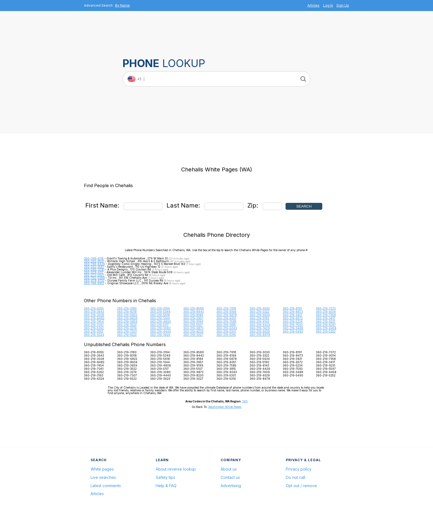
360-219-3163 (93, 331)
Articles (313, 5)
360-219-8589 (193, 308)
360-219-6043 (226, 328)
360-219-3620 (160, 334)
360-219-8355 (94, 308)
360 (245, 401)
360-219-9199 (193, 321)
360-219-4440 (160, 331)
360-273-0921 (94, 275)
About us (229, 469)
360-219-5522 (127, 334)
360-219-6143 (259, 321)
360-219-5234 (293, 321)
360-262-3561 (94, 266)
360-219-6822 (127, 315)
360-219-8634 (127, 318)
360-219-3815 (226, 324)
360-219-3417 (325, 318)
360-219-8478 (260, 334)
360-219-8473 (293, 311)
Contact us (230, 477)
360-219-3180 (127, 308)
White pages (102, 469)
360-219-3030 (260, 308)
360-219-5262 (94, 328)
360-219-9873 (193, 328)
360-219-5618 (160, 315)
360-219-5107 (193, 324)
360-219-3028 (94, 315)
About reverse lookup (176, 469)
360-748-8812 (94, 283)
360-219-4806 (160, 321)
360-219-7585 (226, 321)
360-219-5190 (259, 318)
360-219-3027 (193, 334)
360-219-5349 (160, 311)
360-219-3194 (160, 308)
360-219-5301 (226, 331)
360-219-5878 (226, 315)
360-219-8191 (292, 308)
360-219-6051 (226, 318)
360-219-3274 (127, 328)
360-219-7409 (260, 328)
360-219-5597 (326, 324)
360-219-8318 (127, 311)
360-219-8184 (193, 315)
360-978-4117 (94, 272)
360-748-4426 (94, 264)
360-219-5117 (159, 324)
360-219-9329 (260, 331)
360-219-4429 (260, 324)
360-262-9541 (94, 261)
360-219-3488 (293, 328)
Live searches (103, 477)
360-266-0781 (94, 269)
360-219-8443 (193, 311)
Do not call (295, 477)
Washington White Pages (224, 406)
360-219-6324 (94, 334)
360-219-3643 (94, 311)
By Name (122, 5)
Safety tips (165, 477)
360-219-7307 (127, 331)
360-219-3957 (193, 318)
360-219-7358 (326, 315)
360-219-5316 (226, 334)
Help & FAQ (166, 485)
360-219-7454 (94, 321)
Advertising (231, 485)
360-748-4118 (94, 258)
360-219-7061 (94, 324)
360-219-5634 (260, 315)
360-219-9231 (325, 321)
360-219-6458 (326, 328)
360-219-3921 (292, 315)
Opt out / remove (301, 485)
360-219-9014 (326, 311)
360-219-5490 (293, 331)
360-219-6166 (226, 311)
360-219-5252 (326, 331)
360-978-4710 (94, 280)
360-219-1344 (160, 318)
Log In (328, 5)
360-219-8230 (193, 331)
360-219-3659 (127, 321)
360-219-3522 (127, 324)
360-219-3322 (259, 311)
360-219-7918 (226, 308)
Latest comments (106, 485)
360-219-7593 (293, 324)
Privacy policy (298, 469)
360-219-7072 (326, 308)
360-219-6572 (293, 318)
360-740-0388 (94, 277)
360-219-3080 (160, 328)
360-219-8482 (94, 318)
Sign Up (342, 5)
